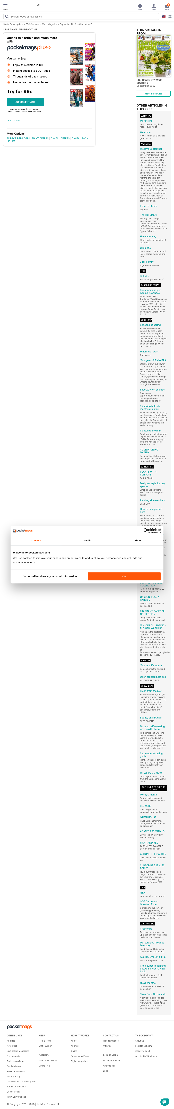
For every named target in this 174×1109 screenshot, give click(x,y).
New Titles (12, 1046)
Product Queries (111, 1040)
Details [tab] (87, 540)
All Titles (11, 1040)
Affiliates (107, 1046)
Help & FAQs (45, 1040)
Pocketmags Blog (15, 1061)
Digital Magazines (79, 1061)
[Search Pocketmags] (7, 17)
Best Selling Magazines (18, 1051)
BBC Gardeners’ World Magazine (41, 24)
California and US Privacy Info (21, 1081)
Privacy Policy (13, 1076)
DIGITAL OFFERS (60, 138)
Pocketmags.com (143, 1046)
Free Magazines (14, 1056)
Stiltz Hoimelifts (85, 24)
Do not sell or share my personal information (50, 576)
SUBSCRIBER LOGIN (18, 138)
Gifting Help (44, 1065)
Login (105, 1071)
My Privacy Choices (16, 1097)
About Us (139, 1040)
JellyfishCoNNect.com (146, 1056)
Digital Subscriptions (13, 24)
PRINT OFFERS (40, 138)
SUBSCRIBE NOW (25, 102)
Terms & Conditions (16, 1086)
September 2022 (68, 24)
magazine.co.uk (142, 1051)
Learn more (13, 120)
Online (74, 1051)
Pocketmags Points (80, 1056)
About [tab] (138, 540)
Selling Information (112, 1060)
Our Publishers (14, 1066)
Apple (74, 1040)
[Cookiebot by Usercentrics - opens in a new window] (146, 530)
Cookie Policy (13, 1091)
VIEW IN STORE (153, 93)
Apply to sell (109, 1065)
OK (124, 576)
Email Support (45, 1046)
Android (75, 1046)
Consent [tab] (36, 540)
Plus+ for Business (16, 1071)
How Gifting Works (48, 1060)
